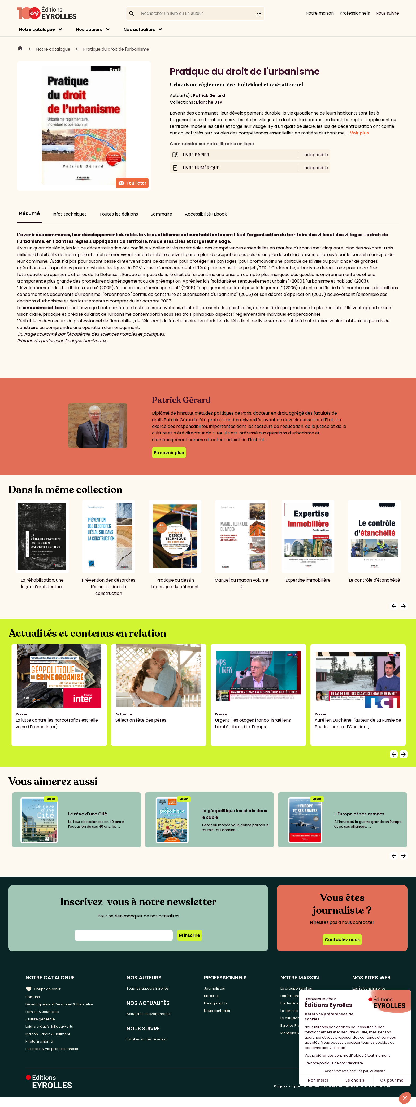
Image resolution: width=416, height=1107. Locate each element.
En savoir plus (169, 453)
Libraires (222, 997)
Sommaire (161, 214)
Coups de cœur (45, 988)
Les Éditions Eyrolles (370, 988)
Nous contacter (230, 1014)
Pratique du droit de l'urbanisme (116, 49)
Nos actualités (139, 30)
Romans (33, 997)
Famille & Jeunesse (45, 1014)
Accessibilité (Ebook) (207, 214)
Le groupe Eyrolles (301, 988)
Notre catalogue (37, 30)
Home (20, 49)
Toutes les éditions (118, 214)
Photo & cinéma (42, 1049)
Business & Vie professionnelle (56, 1058)
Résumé (29, 213)
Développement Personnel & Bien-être (66, 1005)
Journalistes (226, 988)
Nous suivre (387, 13)
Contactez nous (342, 940)
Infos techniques (70, 214)
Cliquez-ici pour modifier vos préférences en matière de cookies (332, 1095)
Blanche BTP (209, 102)
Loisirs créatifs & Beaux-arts (54, 1032)
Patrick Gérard (209, 96)
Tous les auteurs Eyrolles (158, 988)
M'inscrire (189, 935)
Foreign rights (228, 1005)
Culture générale (43, 1023)
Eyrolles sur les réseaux (157, 1042)
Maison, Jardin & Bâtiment (52, 1040)
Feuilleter (132, 183)
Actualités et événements (160, 1015)
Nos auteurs (89, 30)
